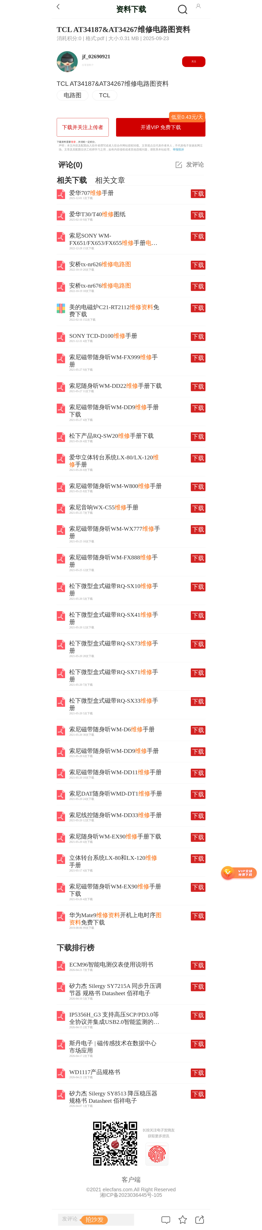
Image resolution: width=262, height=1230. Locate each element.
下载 (198, 193)
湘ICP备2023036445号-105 (131, 1195)
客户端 (131, 1179)
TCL (104, 95)
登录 (73, 142)
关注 (193, 61)
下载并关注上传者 (82, 127)
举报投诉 (178, 149)
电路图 (72, 95)
